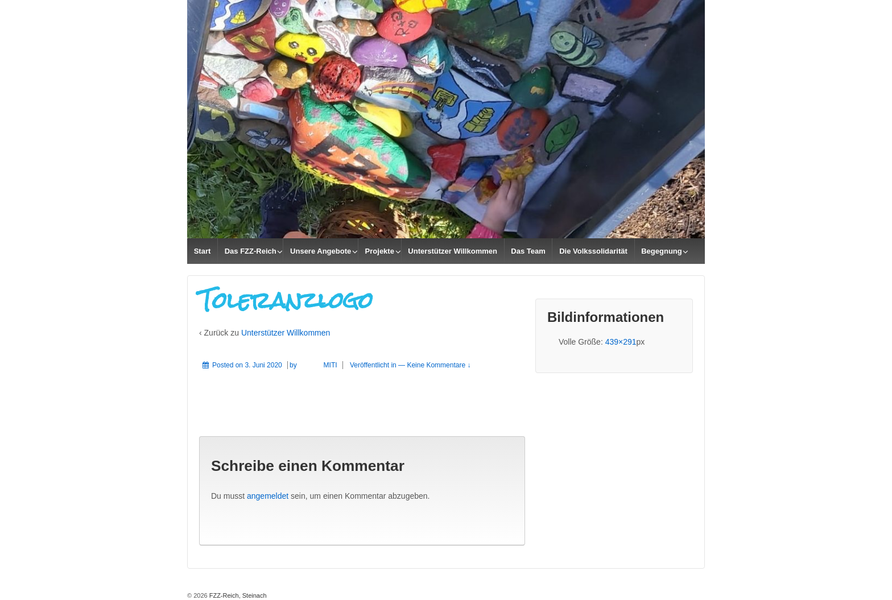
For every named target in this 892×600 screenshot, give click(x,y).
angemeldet (267, 495)
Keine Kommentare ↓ (438, 365)
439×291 (621, 341)
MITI (318, 365)
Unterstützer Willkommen (452, 251)
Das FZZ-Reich (250, 251)
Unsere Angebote (320, 251)
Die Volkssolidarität (593, 251)
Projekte (379, 251)
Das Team (528, 251)
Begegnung (661, 251)
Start (202, 251)
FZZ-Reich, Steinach (237, 595)
